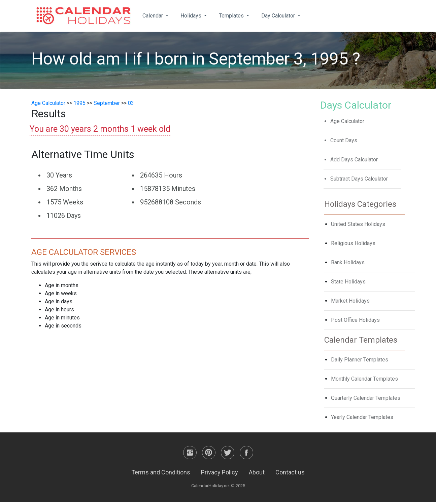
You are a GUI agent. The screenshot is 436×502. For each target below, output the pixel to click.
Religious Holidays (353, 243)
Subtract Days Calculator (359, 179)
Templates (232, 15)
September (107, 103)
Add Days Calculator (354, 159)
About (257, 472)
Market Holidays (350, 301)
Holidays (191, 15)
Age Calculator (48, 103)
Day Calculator (278, 15)
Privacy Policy (219, 472)
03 (131, 103)
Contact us (290, 472)
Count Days (343, 140)
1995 (79, 103)
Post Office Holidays (355, 320)
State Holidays (348, 281)
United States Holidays (358, 224)
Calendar (153, 15)
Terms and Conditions (160, 472)
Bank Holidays (348, 262)
